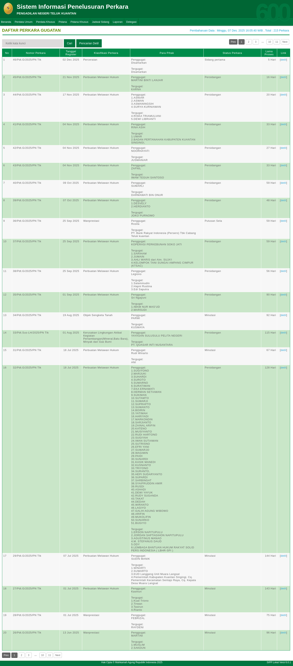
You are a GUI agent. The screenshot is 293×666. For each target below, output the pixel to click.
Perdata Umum (23, 21)
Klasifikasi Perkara (106, 52)
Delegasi (131, 21)
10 (269, 41)
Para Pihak (167, 52)
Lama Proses (269, 53)
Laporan (118, 21)
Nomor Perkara (36, 52)
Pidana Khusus (79, 21)
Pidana (63, 21)
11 (276, 41)
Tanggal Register (71, 53)
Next (285, 41)
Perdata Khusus (45, 21)
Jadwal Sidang (100, 21)
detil (283, 59)
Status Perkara (232, 52)
